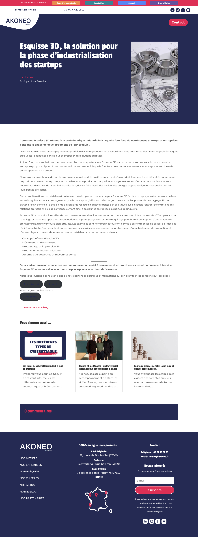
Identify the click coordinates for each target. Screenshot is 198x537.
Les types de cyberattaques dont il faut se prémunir (43, 367)
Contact (178, 22)
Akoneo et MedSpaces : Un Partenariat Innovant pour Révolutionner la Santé (98, 367)
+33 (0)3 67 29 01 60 (73, 9)
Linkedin (53, 284)
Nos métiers (28, 458)
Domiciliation (164, 3)
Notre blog (28, 491)
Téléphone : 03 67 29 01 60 (154, 452)
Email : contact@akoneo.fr (154, 456)
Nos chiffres (29, 478)
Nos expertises (31, 464)
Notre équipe (29, 471)
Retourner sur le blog (36, 307)
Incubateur (27, 77)
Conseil (131, 3)
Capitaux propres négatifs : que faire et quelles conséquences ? (154, 367)
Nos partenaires (32, 498)
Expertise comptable (66, 3)
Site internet (31, 284)
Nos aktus (27, 485)
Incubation (99, 3)
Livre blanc (30, 296)
